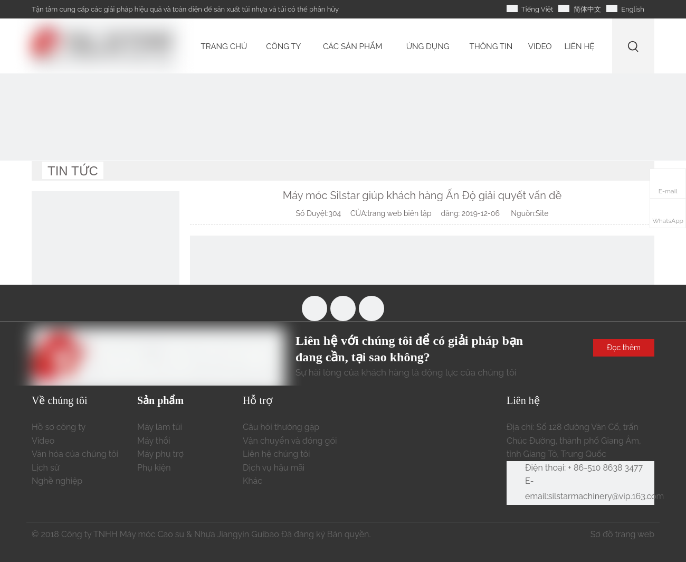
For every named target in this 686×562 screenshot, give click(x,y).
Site (542, 213)
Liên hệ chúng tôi (276, 454)
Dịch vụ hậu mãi (273, 468)
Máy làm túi (159, 427)
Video (43, 441)
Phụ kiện (154, 468)
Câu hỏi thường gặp (281, 427)
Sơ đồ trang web (622, 534)
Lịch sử (45, 468)
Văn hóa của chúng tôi (75, 454)
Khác (252, 481)
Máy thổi (153, 441)
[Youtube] (343, 308)
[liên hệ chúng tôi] (105, 265)
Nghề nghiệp (57, 481)
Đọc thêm (624, 347)
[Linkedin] (371, 308)
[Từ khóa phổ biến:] (633, 46)
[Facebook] (314, 308)
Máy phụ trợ (160, 454)
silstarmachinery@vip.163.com (606, 496)
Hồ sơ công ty (58, 427)
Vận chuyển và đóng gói (290, 441)
